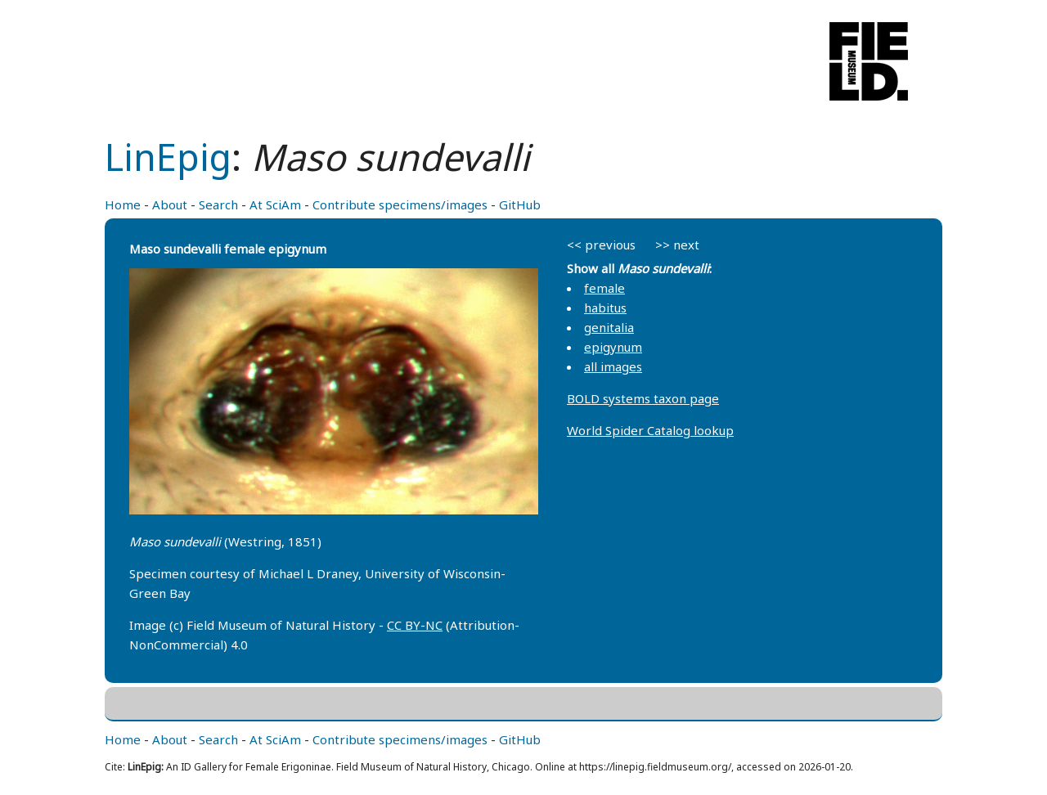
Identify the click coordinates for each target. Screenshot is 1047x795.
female (604, 288)
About (169, 204)
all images (613, 366)
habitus (605, 307)
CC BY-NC (415, 625)
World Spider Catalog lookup (650, 430)
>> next (677, 244)
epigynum (613, 347)
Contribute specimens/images (400, 204)
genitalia (609, 327)
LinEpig (168, 157)
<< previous (601, 244)
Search (218, 204)
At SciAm (275, 204)
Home (123, 204)
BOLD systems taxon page (643, 398)
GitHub (520, 204)
